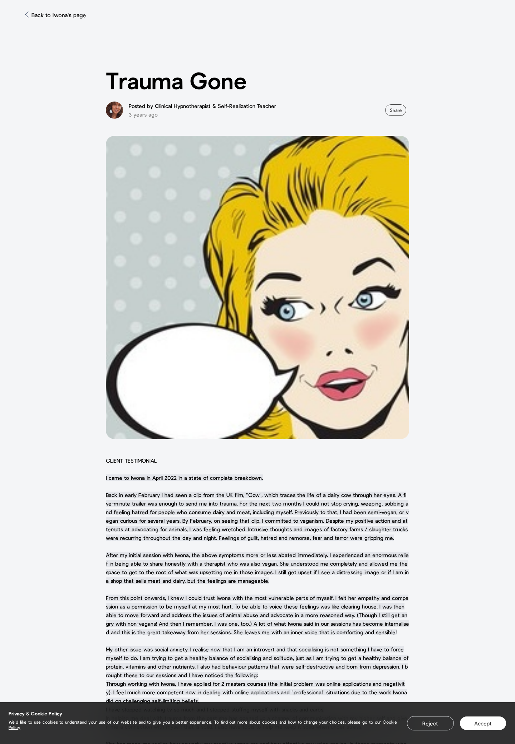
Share (396, 110)
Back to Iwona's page (58, 14)
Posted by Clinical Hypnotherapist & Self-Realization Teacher (202, 106)
